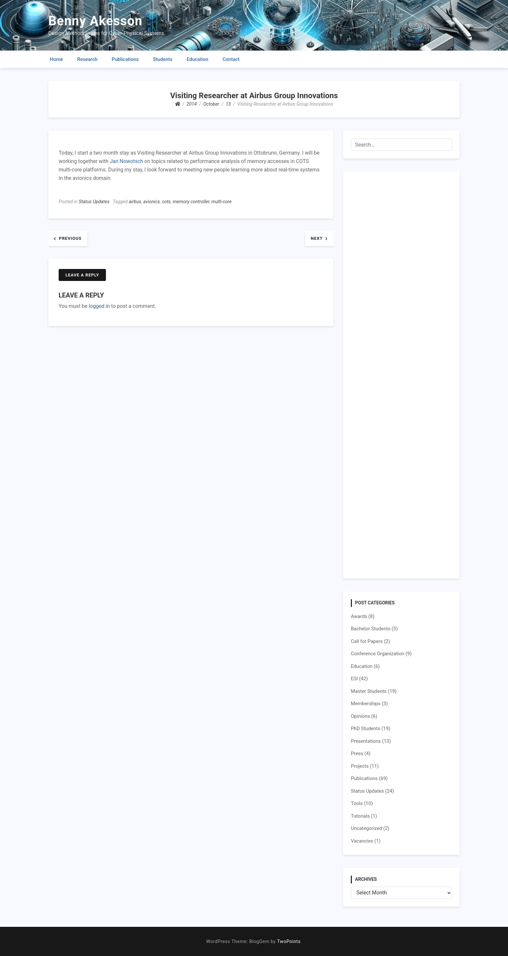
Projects (360, 766)
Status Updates (94, 201)
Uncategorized (366, 828)
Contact (231, 59)
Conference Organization (377, 654)
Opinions (360, 716)
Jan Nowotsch (126, 161)
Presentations (366, 741)
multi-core (221, 201)
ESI (354, 679)
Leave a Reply (82, 275)
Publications (125, 59)
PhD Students (365, 728)
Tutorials (360, 816)
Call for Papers (367, 641)
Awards (359, 616)
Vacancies (362, 841)
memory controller (191, 201)
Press (357, 753)
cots (166, 201)
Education (197, 59)
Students (162, 59)
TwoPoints (288, 941)
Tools (357, 803)
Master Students (369, 691)
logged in (99, 306)
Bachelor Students (370, 629)
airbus (135, 201)
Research (87, 59)
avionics (151, 201)
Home (56, 59)
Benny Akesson (95, 21)
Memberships (365, 703)
